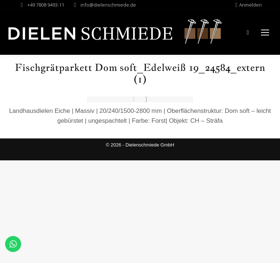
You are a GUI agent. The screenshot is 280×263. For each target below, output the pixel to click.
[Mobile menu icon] (265, 32)
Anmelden (248, 4)
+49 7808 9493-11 (45, 4)
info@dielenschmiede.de (108, 4)
